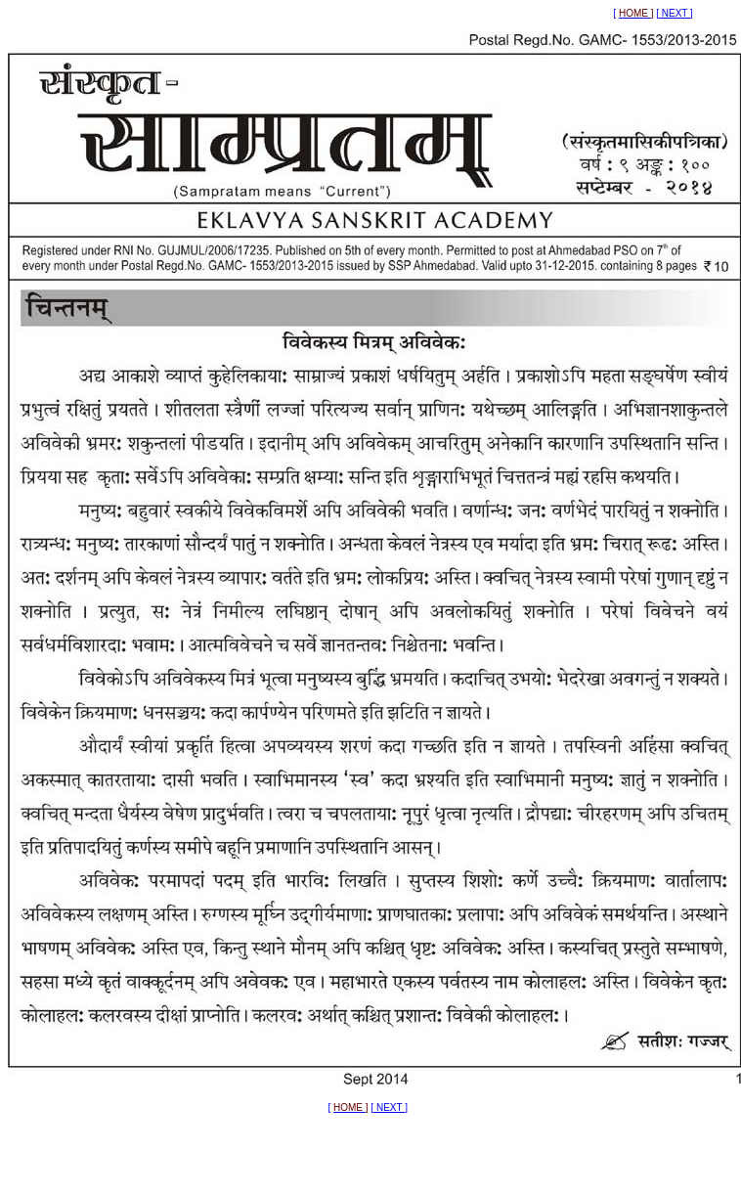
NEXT (674, 13)
